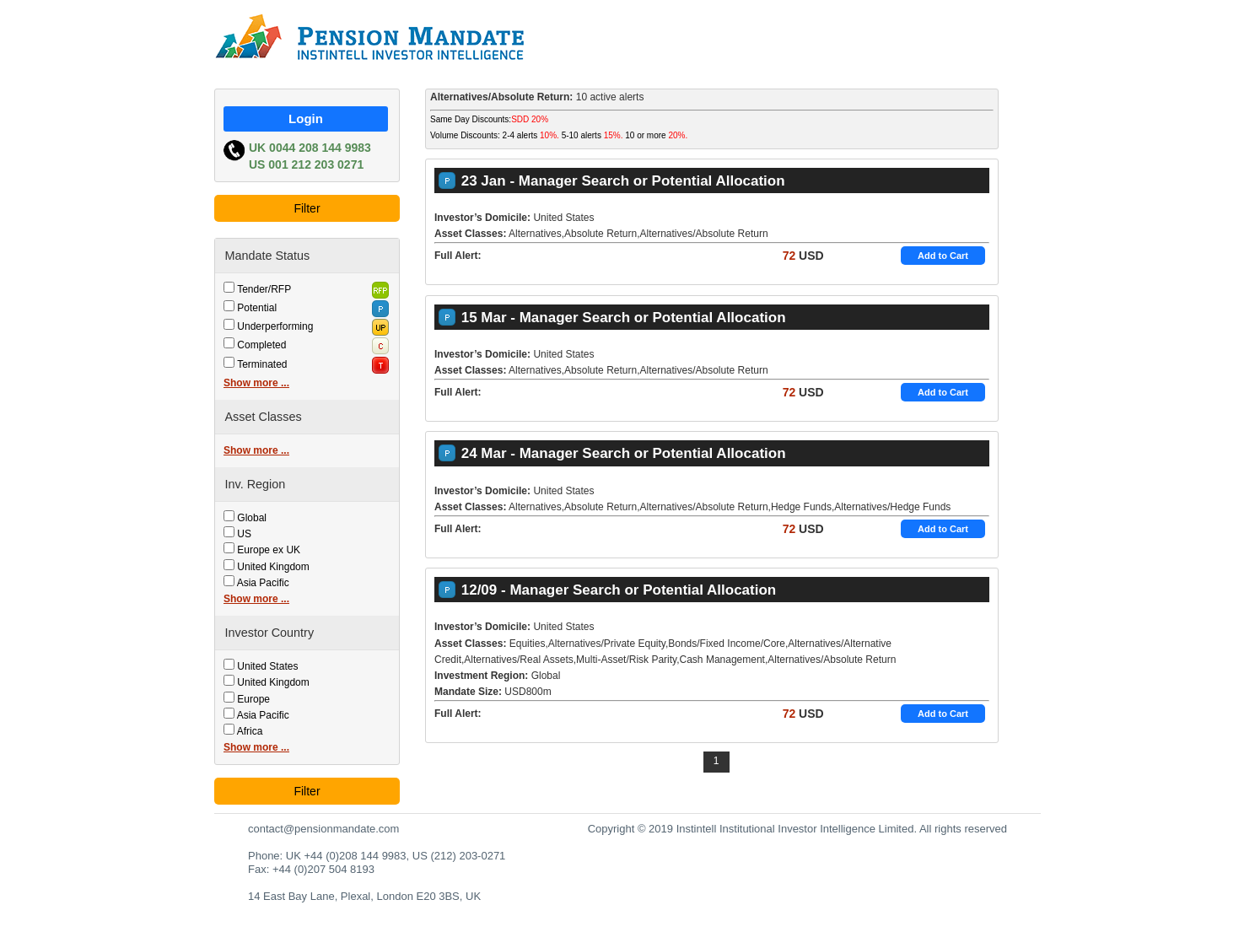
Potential (257, 308)
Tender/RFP (264, 289)
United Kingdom (273, 567)
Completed (261, 345)
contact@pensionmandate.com (323, 828)
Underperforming (275, 326)
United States (267, 666)
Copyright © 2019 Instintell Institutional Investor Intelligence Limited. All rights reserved (797, 828)
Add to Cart (943, 256)
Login (305, 118)
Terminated (262, 364)
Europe (253, 699)
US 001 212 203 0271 (306, 164)
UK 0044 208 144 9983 (310, 147)
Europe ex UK (268, 550)
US (244, 534)
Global (252, 518)
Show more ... (256, 383)
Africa (250, 731)
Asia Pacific (263, 583)
